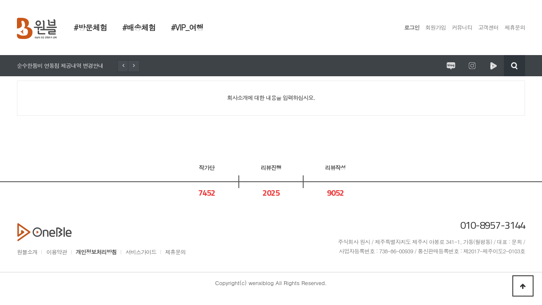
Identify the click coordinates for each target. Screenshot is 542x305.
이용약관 (56, 252)
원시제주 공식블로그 (451, 65)
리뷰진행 (271, 168)
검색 (514, 65)
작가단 (206, 168)
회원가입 (436, 27)
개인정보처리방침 (96, 252)
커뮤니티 (462, 27)
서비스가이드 (140, 252)
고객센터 (488, 27)
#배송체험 (139, 27)
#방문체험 (90, 27)
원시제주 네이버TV (493, 65)
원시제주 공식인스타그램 (472, 65)
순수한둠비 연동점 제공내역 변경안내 (60, 65)
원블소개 (27, 252)
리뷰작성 (335, 168)
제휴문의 (515, 27)
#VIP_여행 (187, 27)
